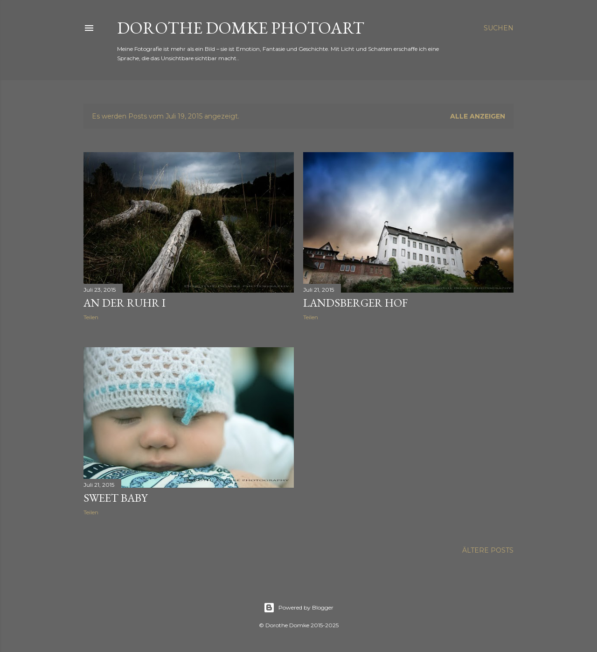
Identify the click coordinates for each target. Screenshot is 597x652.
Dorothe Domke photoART (240, 28)
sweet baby (115, 498)
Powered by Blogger (298, 607)
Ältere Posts (488, 550)
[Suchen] (499, 28)
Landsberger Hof (355, 302)
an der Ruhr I (124, 302)
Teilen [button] (90, 317)
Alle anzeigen (477, 116)
